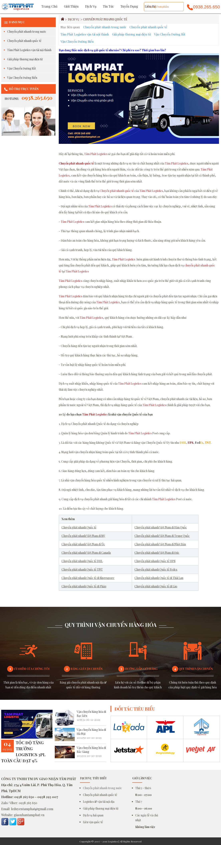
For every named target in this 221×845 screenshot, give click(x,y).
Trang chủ (49, 6)
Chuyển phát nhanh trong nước (26, 31)
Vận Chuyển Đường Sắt (21, 68)
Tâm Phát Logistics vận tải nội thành (29, 50)
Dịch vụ (90, 6)
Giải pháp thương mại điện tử (25, 59)
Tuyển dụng (129, 6)
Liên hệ (150, 6)
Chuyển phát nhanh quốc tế (24, 41)
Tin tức (108, 6)
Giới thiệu (71, 6)
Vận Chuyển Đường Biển (22, 78)
